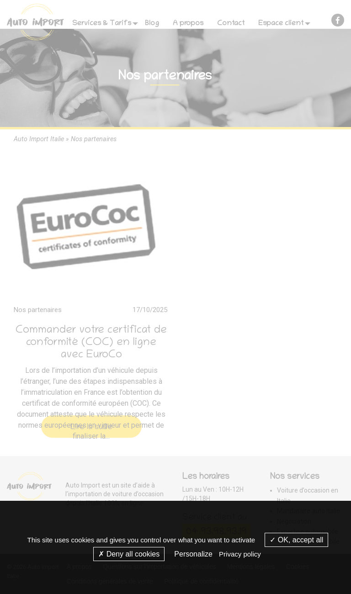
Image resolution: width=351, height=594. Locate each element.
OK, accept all (296, 540)
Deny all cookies (129, 554)
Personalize (193, 554)
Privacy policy (240, 554)
